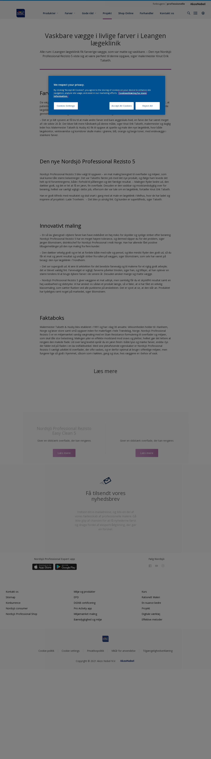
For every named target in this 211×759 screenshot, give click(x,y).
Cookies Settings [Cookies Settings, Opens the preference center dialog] (66, 105)
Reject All (148, 105)
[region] (106, 95)
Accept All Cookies (122, 105)
